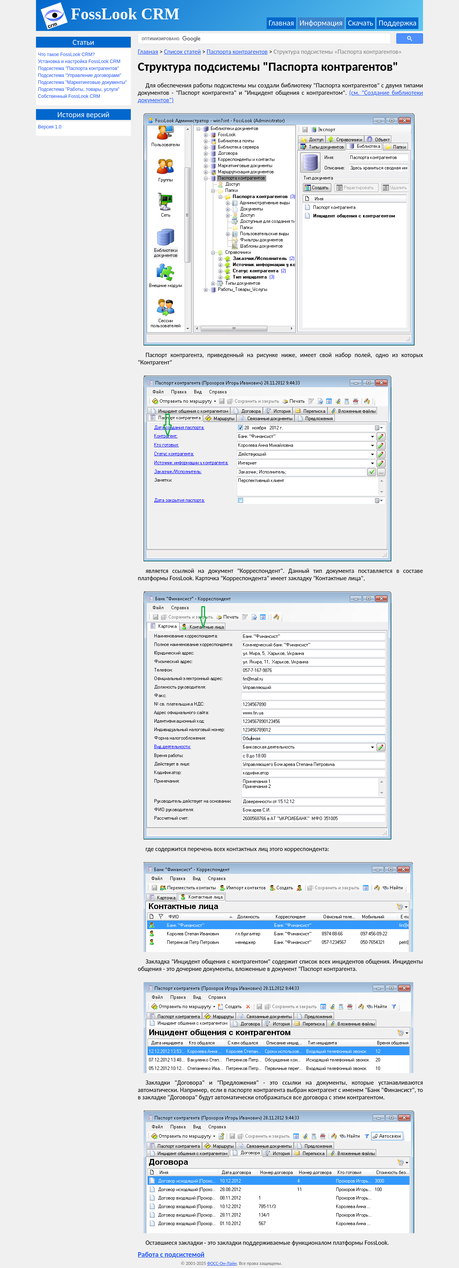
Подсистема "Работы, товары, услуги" (79, 89)
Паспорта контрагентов (237, 51)
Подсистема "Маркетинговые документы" (82, 82)
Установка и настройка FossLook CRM (79, 61)
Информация (321, 22)
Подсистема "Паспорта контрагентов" (78, 68)
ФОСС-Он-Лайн (222, 1263)
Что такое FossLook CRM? (66, 54)
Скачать (360, 22)
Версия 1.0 (50, 127)
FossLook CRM (125, 14)
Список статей (182, 51)
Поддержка (397, 22)
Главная (281, 22)
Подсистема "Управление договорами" (79, 75)
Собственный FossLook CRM (69, 96)
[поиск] (263, 38)
